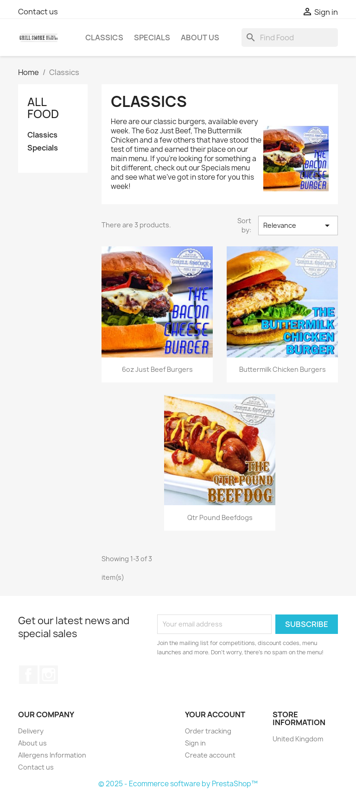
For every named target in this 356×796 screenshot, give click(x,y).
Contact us (38, 11)
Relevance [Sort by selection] (298, 225)
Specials (152, 37)
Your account (215, 714)
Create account (210, 755)
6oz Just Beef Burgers (157, 369)
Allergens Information (52, 755)
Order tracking (208, 731)
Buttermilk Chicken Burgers (282, 369)
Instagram (48, 674)
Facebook (28, 674)
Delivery (31, 731)
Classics (104, 37)
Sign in (195, 743)
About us (200, 37)
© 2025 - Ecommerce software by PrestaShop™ (178, 784)
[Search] (290, 37)
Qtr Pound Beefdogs (220, 517)
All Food (43, 108)
